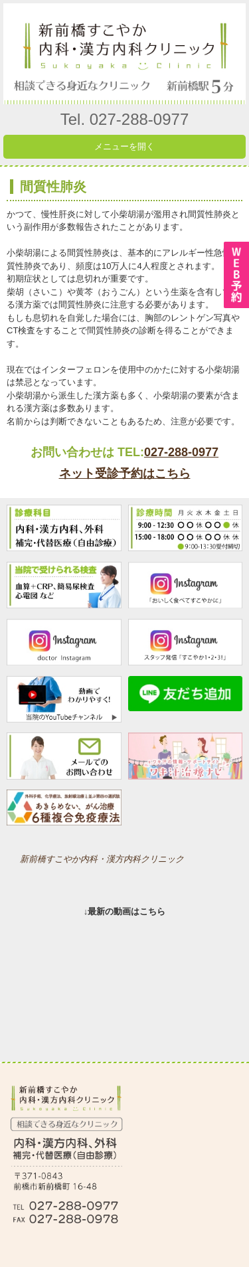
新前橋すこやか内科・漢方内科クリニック (102, 859)
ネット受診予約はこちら (125, 473)
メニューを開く (124, 146)
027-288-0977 (181, 452)
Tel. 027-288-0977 (124, 119)
